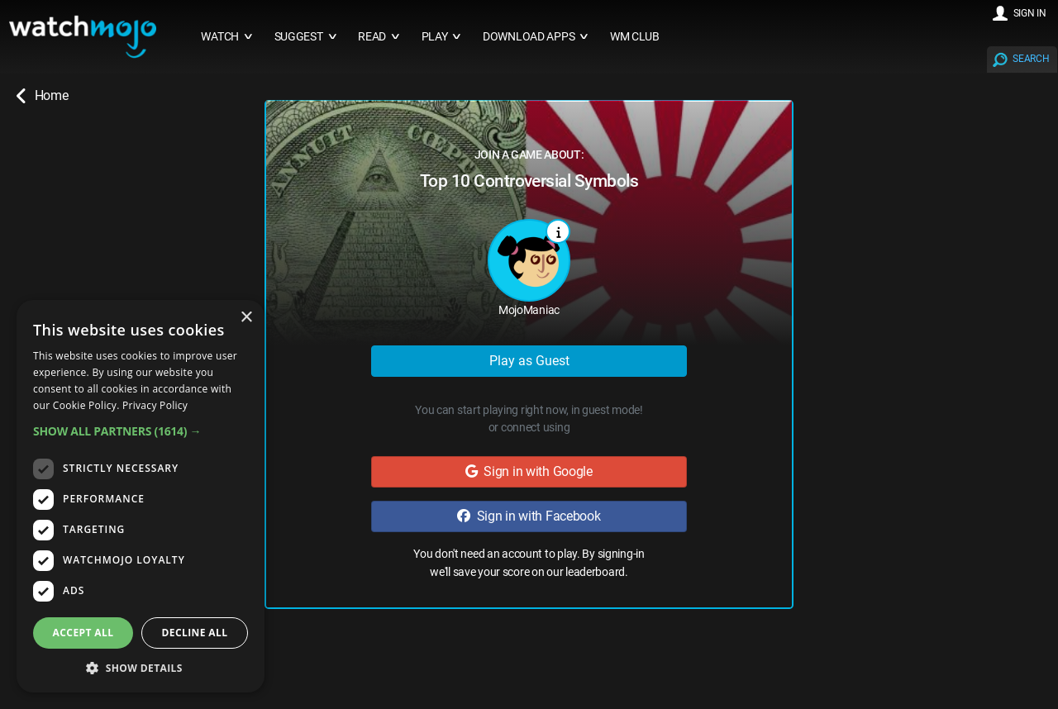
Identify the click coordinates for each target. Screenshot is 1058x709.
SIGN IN (1029, 13)
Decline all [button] (195, 633)
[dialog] (140, 496)
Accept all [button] (83, 633)
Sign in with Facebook (528, 516)
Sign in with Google (529, 471)
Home (42, 96)
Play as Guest (529, 361)
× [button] (246, 318)
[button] (140, 431)
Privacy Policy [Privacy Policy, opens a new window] (155, 405)
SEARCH (1031, 58)
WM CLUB (635, 37)
